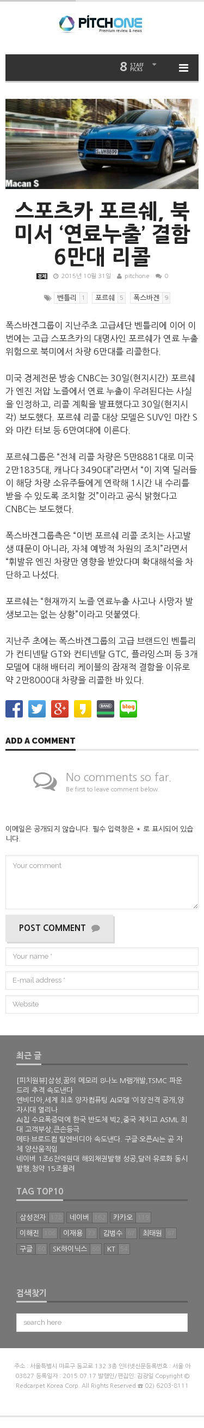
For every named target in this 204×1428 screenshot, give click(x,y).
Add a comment (40, 741)
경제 (42, 276)
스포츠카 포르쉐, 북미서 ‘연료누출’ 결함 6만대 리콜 (102, 234)
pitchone (137, 276)
